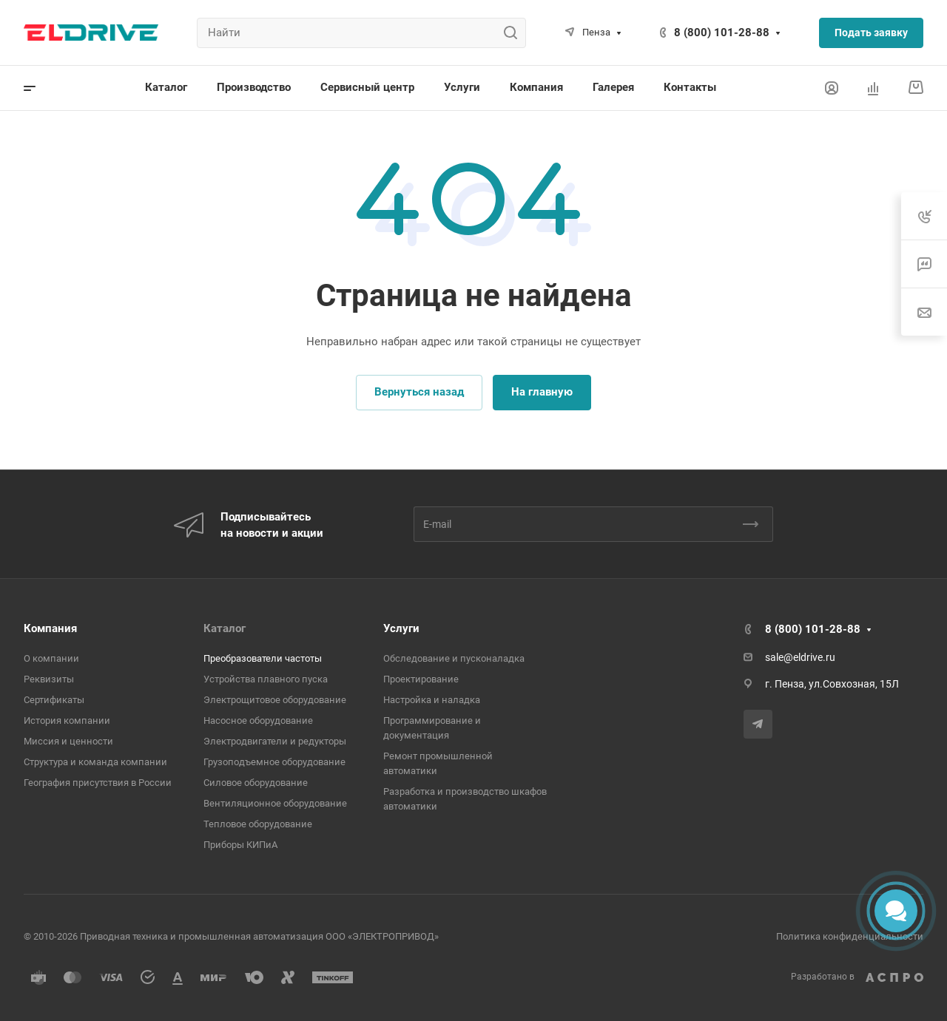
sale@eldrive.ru (800, 657)
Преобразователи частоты (262, 658)
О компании (51, 658)
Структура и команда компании (95, 761)
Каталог (224, 628)
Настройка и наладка (431, 699)
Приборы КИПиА (240, 844)
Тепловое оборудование (257, 824)
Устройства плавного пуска (265, 679)
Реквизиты (49, 679)
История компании (67, 720)
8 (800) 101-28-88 (721, 32)
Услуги (401, 628)
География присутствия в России (98, 782)
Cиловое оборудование (255, 782)
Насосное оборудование (258, 720)
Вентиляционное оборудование (275, 803)
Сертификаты (54, 699)
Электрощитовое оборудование (274, 699)
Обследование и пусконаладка (454, 658)
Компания (50, 628)
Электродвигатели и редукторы (274, 741)
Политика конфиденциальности (849, 936)
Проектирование (421, 679)
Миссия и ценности (68, 741)
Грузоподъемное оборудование (274, 761)
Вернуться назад (419, 391)
